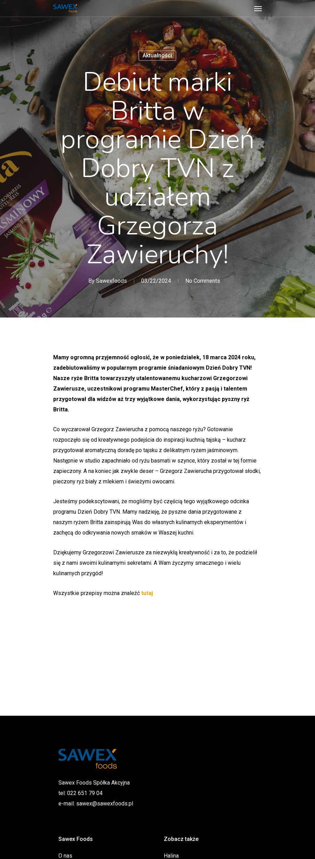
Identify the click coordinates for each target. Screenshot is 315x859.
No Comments (202, 281)
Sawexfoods (111, 281)
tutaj (147, 593)
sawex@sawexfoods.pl (104, 803)
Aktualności (157, 55)
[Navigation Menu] (258, 8)
